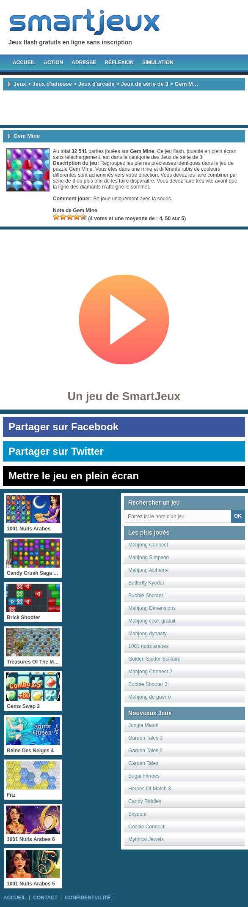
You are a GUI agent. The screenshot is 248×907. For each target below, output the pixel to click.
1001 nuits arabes (148, 646)
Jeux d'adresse (52, 84)
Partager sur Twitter (56, 451)
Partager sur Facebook (63, 426)
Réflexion (119, 63)
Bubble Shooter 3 (148, 684)
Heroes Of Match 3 (149, 789)
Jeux (20, 84)
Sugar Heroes (144, 776)
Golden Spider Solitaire (154, 659)
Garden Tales (143, 763)
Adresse (84, 63)
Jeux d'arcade (96, 84)
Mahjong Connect (148, 545)
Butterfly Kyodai (146, 583)
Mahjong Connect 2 (150, 672)
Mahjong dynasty (147, 634)
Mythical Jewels (146, 839)
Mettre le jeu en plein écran (73, 475)
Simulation (158, 63)
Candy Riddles (144, 801)
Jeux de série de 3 (144, 84)
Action (53, 63)
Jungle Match (143, 725)
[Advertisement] (124, 107)
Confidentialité (87, 898)
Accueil (24, 63)
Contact (45, 898)
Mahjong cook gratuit (151, 621)
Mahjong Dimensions (152, 608)
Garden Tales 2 (145, 751)
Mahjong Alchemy (148, 570)
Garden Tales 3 (145, 738)
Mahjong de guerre (149, 697)
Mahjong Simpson (148, 557)
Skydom (137, 814)
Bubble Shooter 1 (148, 595)
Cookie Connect (146, 827)
